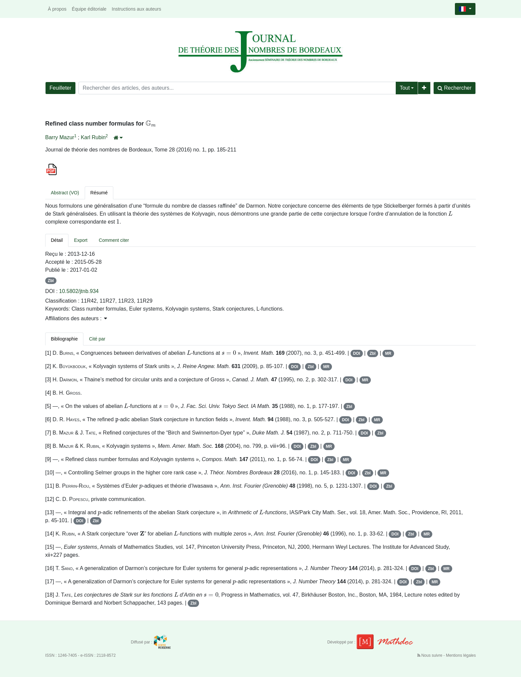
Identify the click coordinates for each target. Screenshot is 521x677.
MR (388, 353)
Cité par (97, 338)
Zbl (51, 280)
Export (80, 240)
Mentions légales (461, 655)
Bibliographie (64, 338)
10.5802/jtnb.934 (79, 291)
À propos (57, 9)
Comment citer (114, 240)
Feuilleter (60, 88)
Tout (405, 88)
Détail (57, 240)
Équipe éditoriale (89, 9)
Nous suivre (430, 655)
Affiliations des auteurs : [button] (76, 318)
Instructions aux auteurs (136, 9)
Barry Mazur (59, 137)
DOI (356, 353)
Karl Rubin (93, 137)
